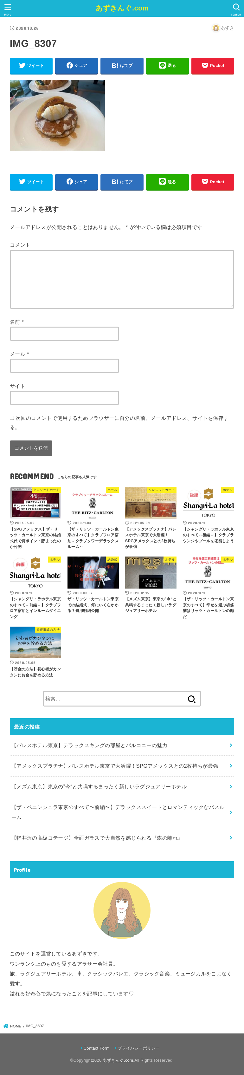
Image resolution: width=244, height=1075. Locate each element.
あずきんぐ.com (122, 8)
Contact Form (96, 1048)
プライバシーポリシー (139, 1048)
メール (19, 354)
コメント (20, 245)
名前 (17, 322)
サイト (17, 386)
